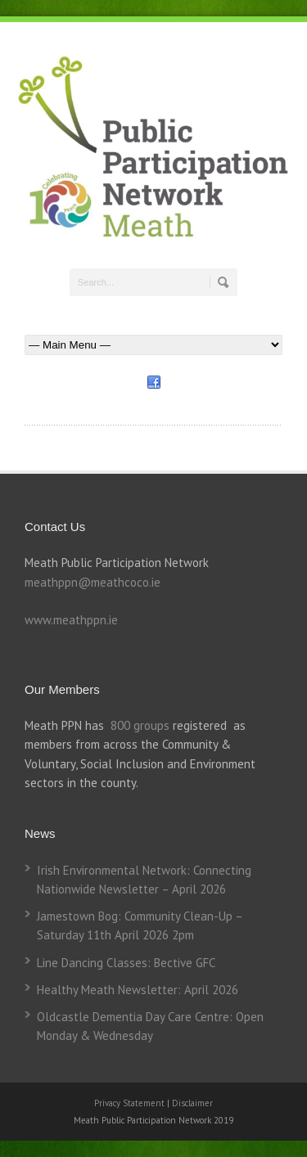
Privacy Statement (130, 1103)
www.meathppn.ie (71, 620)
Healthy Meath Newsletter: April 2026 (137, 989)
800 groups (140, 725)
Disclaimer (192, 1103)
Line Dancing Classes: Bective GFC (126, 962)
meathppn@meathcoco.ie (92, 582)
